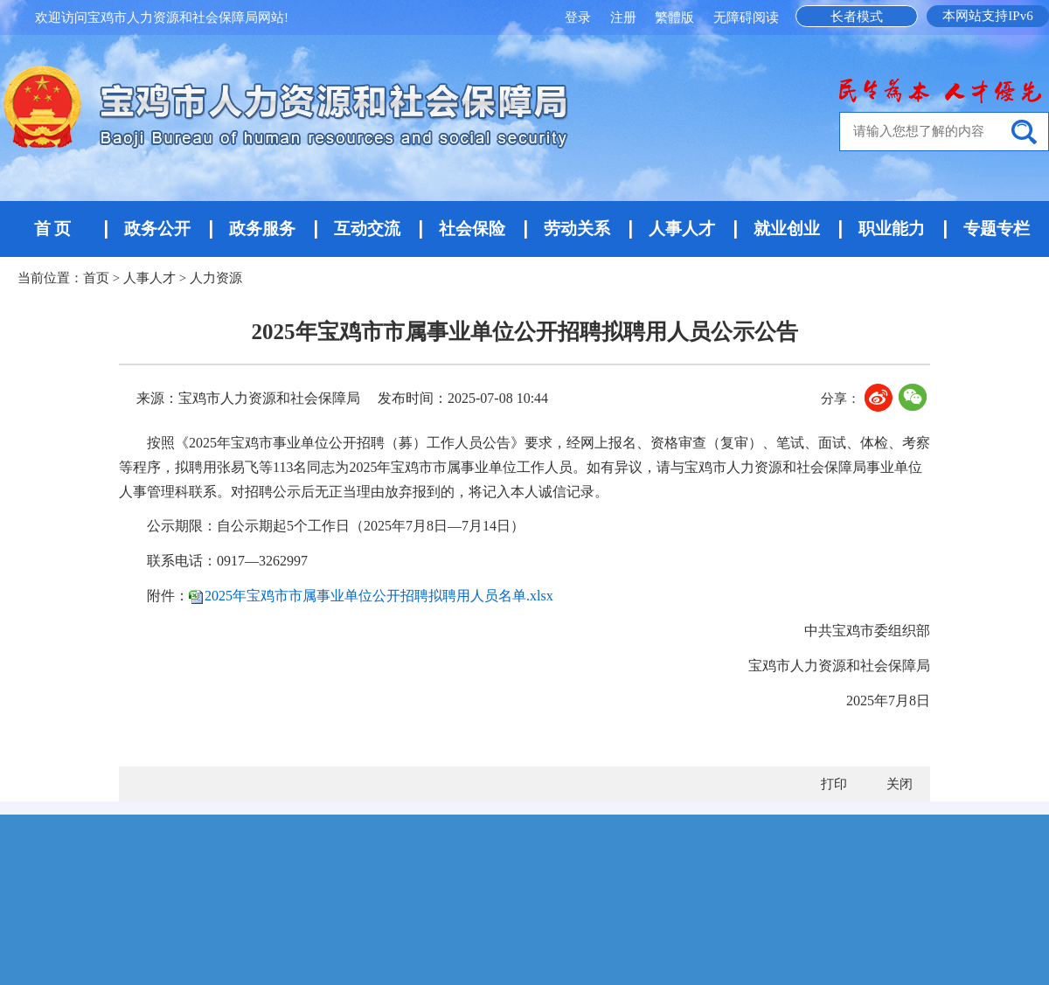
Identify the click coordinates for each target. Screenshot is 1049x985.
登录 (579, 17)
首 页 (53, 228)
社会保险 (472, 228)
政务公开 (157, 228)
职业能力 (891, 228)
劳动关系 (577, 228)
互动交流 (367, 228)
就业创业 (787, 228)
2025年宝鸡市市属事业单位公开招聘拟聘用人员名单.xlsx (379, 595)
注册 (625, 17)
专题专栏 (996, 228)
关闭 (899, 784)
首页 (96, 278)
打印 (834, 784)
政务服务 (262, 228)
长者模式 (856, 17)
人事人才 (682, 228)
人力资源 (216, 278)
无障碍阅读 (746, 17)
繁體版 (674, 17)
